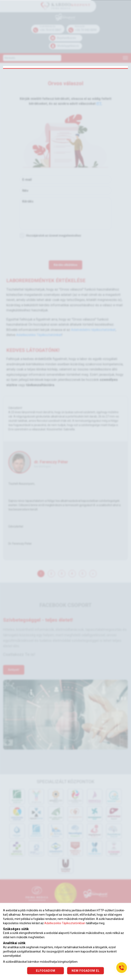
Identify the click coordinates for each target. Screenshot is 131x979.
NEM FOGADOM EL (86, 970)
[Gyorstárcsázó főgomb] (121, 967)
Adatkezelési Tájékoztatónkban (64, 923)
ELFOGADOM (45, 970)
